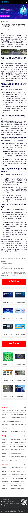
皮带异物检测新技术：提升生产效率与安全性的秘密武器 (14, 481)
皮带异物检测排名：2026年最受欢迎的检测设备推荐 (14, 475)
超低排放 (10, 263)
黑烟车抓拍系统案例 (8, 396)
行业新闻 (17, 515)
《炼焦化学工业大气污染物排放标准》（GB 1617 (14, 421)
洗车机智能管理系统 (20, 302)
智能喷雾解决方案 (8, 334)
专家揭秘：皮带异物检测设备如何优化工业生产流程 (14, 485)
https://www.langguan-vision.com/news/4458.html (12, 268)
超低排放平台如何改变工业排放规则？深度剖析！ (14, 453)
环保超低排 (10, 515)
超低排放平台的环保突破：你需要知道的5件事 (14, 456)
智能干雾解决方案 (20, 318)
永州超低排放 (4, 263)
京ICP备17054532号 (7, 511)
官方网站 (21, 511)
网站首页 (3, 515)
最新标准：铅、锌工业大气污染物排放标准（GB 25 (14, 417)
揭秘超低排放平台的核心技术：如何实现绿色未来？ (14, 439)
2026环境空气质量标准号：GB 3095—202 (14, 410)
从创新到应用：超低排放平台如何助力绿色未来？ (14, 460)
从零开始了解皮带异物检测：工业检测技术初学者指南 (14, 471)
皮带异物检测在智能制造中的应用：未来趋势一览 (14, 478)
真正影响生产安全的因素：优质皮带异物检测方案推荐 (14, 468)
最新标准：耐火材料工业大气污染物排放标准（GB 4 (14, 414)
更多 (25, 407)
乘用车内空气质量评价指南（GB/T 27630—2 (14, 431)
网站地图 (13, 511)
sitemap (16, 511)
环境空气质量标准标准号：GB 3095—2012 (14, 428)
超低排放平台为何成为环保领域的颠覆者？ (14, 443)
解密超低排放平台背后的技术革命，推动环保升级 (14, 449)
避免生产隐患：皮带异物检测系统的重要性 (14, 488)
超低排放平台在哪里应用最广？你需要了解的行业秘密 (14, 446)
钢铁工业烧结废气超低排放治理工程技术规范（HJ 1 (14, 424)
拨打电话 (24, 515)
